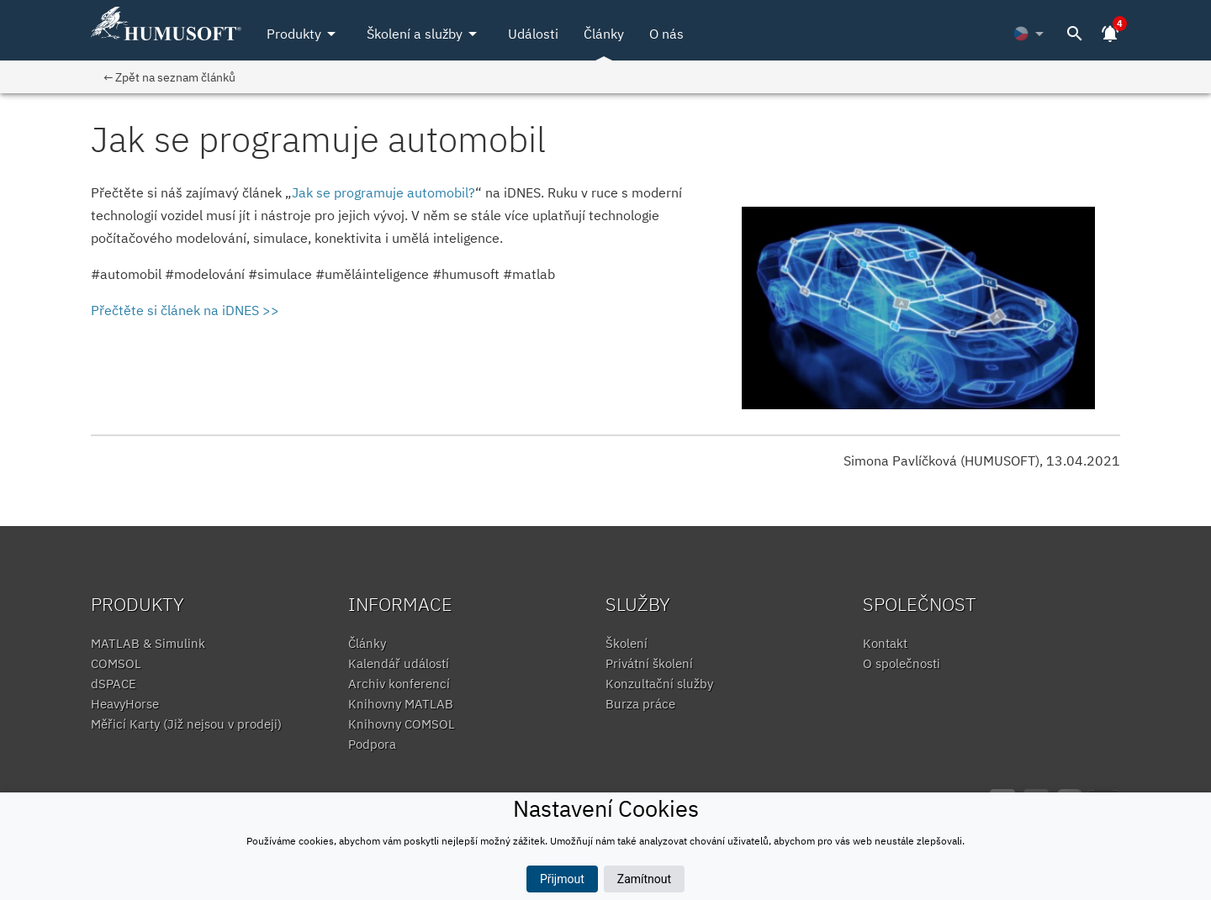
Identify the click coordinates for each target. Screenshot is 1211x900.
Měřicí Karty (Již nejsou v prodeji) (186, 724)
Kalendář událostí (398, 663)
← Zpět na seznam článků (169, 77)
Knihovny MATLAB (400, 704)
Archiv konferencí (399, 684)
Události (533, 33)
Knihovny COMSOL (401, 724)
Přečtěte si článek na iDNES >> (185, 310)
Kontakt (885, 643)
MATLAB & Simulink (148, 643)
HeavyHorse (125, 704)
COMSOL (116, 663)
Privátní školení (649, 663)
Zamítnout (644, 879)
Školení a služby (425, 34)
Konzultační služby (659, 684)
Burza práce (640, 704)
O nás (666, 33)
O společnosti (901, 663)
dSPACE (113, 684)
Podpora (372, 744)
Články (604, 33)
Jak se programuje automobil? (383, 192)
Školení (627, 643)
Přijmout (562, 879)
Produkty (304, 34)
